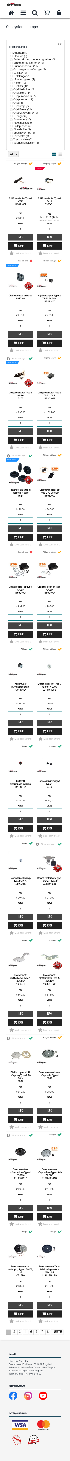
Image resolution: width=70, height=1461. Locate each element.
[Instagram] (31, 1397)
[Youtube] (46, 1397)
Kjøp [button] (21, 246)
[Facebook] (16, 1397)
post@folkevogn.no (33, 1371)
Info (20, 237)
